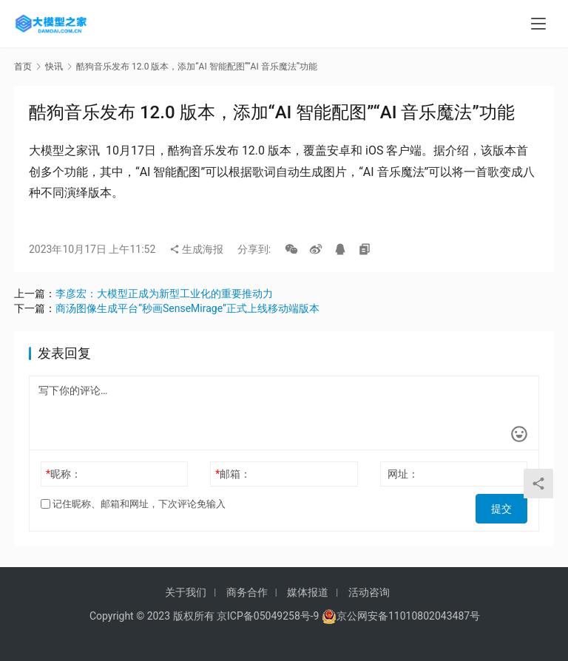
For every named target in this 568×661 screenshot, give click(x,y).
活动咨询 (369, 592)
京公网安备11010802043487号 (408, 616)
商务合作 (247, 592)
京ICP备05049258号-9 (268, 616)
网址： (403, 474)
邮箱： (233, 474)
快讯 (54, 66)
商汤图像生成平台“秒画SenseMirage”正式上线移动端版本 (187, 308)
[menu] (538, 23)
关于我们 (185, 592)
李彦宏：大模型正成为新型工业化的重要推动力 (164, 293)
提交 (506, 504)
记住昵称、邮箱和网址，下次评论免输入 (133, 503)
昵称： (63, 474)
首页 (23, 66)
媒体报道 (307, 592)
